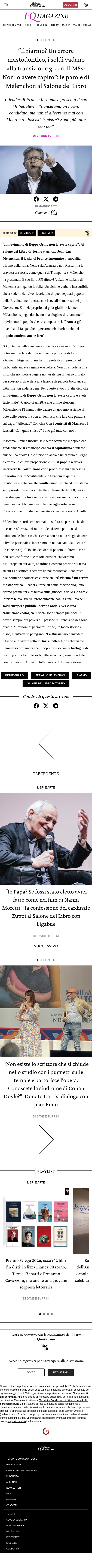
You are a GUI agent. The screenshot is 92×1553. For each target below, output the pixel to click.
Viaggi (76, 25)
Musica (66, 25)
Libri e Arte (46, 39)
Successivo (46, 945)
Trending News (12, 25)
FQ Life (28, 25)
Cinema (55, 25)
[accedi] (85, 4)
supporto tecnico (17, 1421)
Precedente (46, 773)
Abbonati (70, 4)
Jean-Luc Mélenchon (50, 675)
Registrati (60, 1372)
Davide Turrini (47, 135)
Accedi (31, 1372)
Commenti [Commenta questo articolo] (46, 212)
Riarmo (82, 675)
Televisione (41, 25)
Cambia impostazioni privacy (23, 1470)
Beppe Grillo (14, 675)
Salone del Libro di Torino (46, 683)
